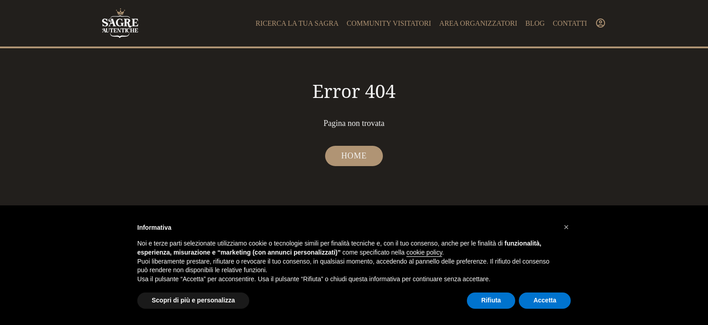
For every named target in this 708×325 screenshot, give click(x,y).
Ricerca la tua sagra (297, 23)
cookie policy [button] (424, 252)
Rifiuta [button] (491, 300)
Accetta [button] (544, 300)
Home (354, 155)
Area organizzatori (478, 23)
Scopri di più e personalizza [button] (193, 300)
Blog (535, 23)
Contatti (570, 23)
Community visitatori (389, 23)
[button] (566, 227)
